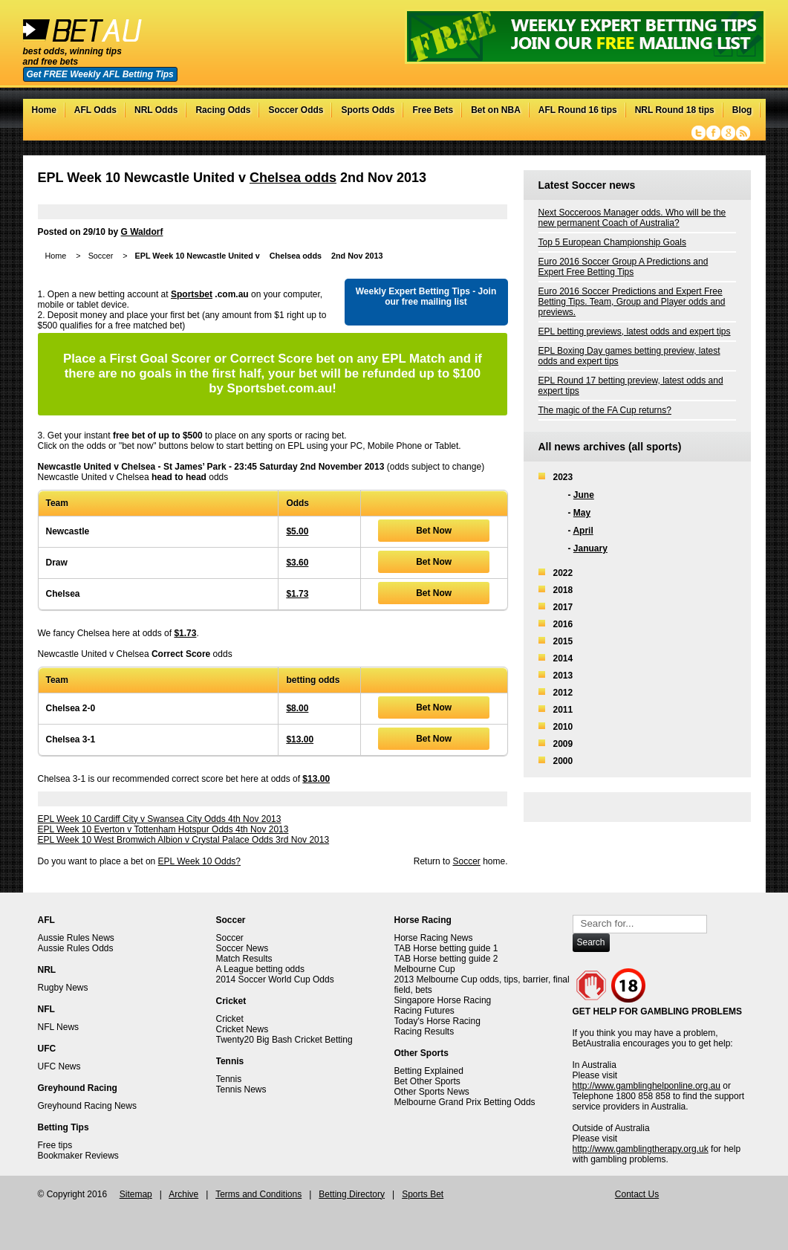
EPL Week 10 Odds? (199, 861)
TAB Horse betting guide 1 (446, 948)
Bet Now (434, 530)
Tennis (229, 1079)
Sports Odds (367, 110)
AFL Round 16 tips (577, 110)
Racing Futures (424, 1010)
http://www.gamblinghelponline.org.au (646, 1086)
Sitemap (136, 1194)
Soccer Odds (295, 110)
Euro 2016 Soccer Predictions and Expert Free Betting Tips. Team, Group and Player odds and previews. (632, 301)
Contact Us (637, 1194)
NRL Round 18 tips (674, 110)
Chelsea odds (293, 177)
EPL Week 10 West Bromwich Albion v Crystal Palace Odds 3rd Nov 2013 (184, 840)
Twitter (698, 133)
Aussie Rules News (76, 938)
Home (44, 110)
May (581, 513)
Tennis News (241, 1089)
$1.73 (297, 594)
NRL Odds (156, 110)
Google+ (728, 133)
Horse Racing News (433, 938)
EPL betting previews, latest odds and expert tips (634, 331)
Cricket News (242, 1029)
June (583, 495)
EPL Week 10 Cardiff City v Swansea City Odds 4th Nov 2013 (159, 819)
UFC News (59, 1066)
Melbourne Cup (424, 969)
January (590, 548)
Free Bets (432, 110)
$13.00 (299, 739)
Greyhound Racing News (87, 1106)
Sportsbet (191, 294)
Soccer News (242, 948)
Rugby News (63, 987)
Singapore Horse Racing (443, 1000)
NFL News (58, 1027)
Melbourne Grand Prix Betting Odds (464, 1102)
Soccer (101, 255)
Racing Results (424, 1031)
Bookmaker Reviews (78, 1155)
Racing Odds (222, 110)
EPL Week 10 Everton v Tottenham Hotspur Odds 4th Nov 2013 (163, 829)
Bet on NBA (496, 110)
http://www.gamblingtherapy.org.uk (641, 1149)
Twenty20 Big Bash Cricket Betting (284, 1039)
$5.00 (297, 531)
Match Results (244, 958)
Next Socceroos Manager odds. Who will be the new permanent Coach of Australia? (632, 217)
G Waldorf (142, 232)
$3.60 (297, 562)
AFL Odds (95, 110)
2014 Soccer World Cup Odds (275, 979)
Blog (742, 110)
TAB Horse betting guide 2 (446, 958)
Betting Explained (428, 1071)
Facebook (713, 133)
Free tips (55, 1145)
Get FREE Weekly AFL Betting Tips (100, 74)
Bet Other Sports (427, 1081)
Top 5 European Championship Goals (612, 242)
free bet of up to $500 (158, 435)
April (583, 530)
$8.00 (297, 708)
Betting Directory (352, 1194)
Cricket (230, 1019)
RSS (743, 133)
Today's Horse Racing (437, 1021)
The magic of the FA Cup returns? (604, 410)
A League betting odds (260, 969)
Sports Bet (422, 1194)
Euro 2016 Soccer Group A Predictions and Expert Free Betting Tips (623, 266)
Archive (183, 1194)
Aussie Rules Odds (76, 948)
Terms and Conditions (258, 1194)
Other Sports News (431, 1092)
